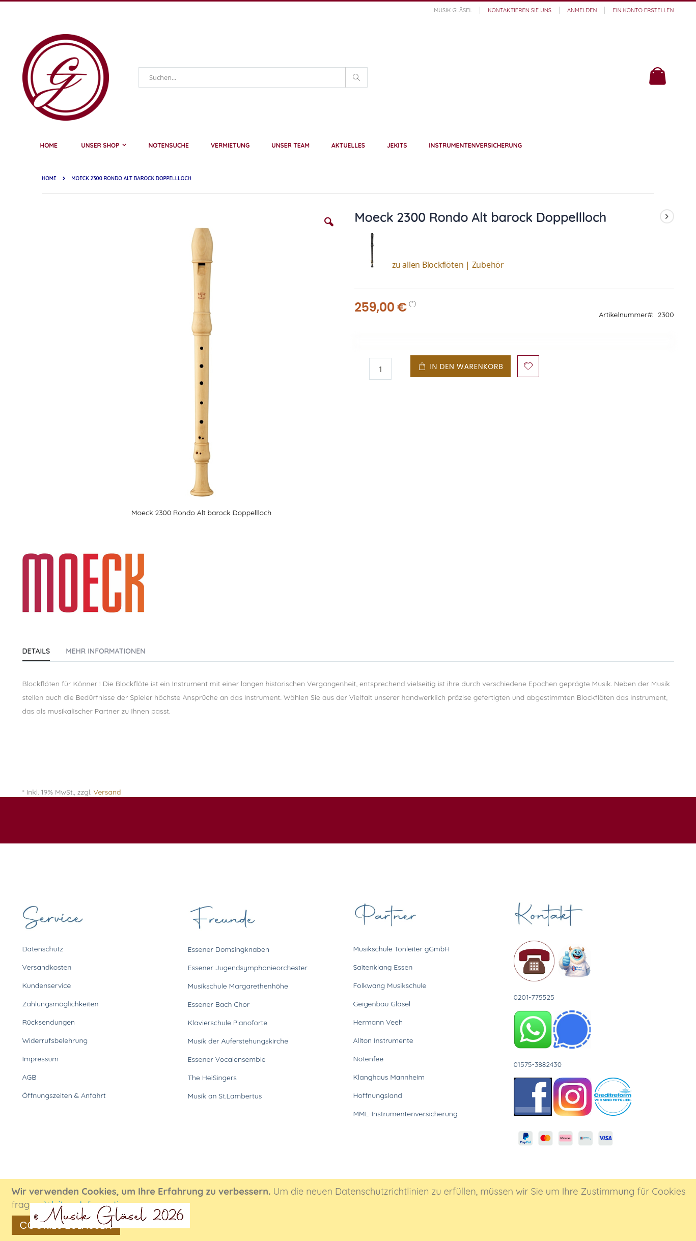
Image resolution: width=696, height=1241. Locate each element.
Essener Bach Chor (219, 1004)
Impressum (40, 1058)
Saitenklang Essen (383, 967)
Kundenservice (46, 985)
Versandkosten (47, 967)
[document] (349, 1210)
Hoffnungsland (377, 1095)
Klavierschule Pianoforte (228, 1022)
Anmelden (582, 10)
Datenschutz (42, 948)
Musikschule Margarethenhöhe (238, 986)
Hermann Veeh (378, 1022)
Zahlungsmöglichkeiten (60, 1003)
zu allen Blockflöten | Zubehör (429, 264)
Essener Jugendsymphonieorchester (248, 967)
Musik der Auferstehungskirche (238, 1041)
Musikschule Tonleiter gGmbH (401, 948)
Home (49, 178)
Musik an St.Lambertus (225, 1096)
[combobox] (253, 77)
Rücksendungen (48, 1022)
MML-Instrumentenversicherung (405, 1113)
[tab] (44, 649)
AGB (29, 1077)
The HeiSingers (212, 1077)
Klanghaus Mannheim (389, 1077)
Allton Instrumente (383, 1040)
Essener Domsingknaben (229, 949)
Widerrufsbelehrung (55, 1040)
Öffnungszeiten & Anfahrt (64, 1095)
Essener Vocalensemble (227, 1059)
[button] (329, 229)
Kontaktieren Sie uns (519, 10)
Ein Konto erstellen (643, 10)
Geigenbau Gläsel (382, 1003)
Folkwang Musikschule (390, 985)
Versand (107, 792)
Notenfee (368, 1058)
